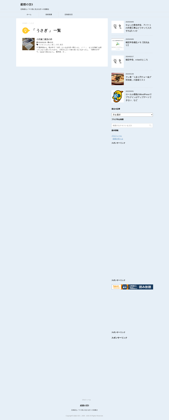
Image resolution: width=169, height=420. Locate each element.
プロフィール (116, 136)
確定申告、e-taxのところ (137, 60)
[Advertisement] (132, 209)
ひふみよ (47, 45)
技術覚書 (49, 14)
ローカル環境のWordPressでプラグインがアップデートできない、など (139, 97)
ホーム (29, 14)
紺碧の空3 (26, 4)
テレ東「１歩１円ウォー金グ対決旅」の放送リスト (138, 78)
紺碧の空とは (118, 139)
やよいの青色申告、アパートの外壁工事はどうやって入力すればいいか (138, 28)
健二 (53, 45)
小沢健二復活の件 (44, 39)
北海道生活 (69, 14)
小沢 (57, 45)
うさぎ (41, 45)
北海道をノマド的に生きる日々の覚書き (84, 410)
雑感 (51, 42)
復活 (61, 45)
